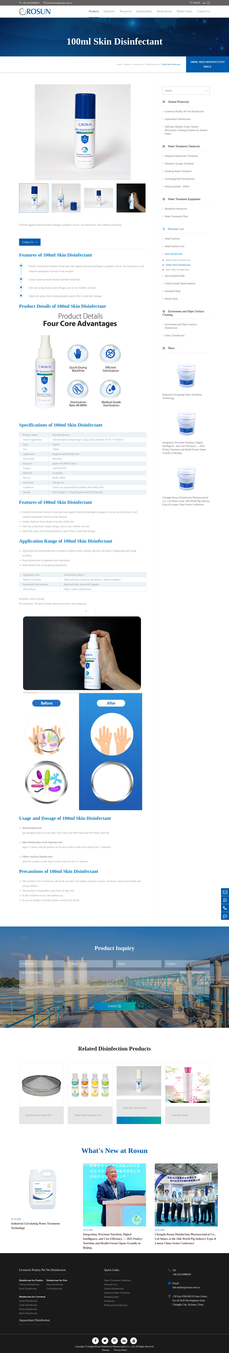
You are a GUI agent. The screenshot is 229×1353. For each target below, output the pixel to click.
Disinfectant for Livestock (32, 1296)
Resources (126, 11)
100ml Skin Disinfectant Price (207, 64)
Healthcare (109, 1301)
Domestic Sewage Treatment (179, 163)
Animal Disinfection (114, 1288)
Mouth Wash (171, 298)
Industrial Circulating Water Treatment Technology (182, 396)
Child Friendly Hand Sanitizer (180, 283)
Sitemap (106, 1350)
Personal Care (138, 64)
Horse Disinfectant (28, 1313)
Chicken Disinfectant (29, 1284)
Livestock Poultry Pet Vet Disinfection (184, 111)
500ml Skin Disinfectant (178, 260)
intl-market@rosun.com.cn (57, 2)
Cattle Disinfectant (28, 1305)
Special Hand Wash (175, 275)
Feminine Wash (172, 291)
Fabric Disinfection (174, 335)
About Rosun (164, 11)
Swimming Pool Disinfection (179, 178)
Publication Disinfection (115, 1305)
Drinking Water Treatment (178, 171)
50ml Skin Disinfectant (177, 269)
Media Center (184, 11)
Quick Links (111, 1270)
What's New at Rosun (114, 1151)
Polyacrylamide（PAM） (178, 186)
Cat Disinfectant (54, 1288)
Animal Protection (175, 101)
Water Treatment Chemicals (181, 146)
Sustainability (144, 11)
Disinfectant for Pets (56, 1280)
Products (94, 11)
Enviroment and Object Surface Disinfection (181, 326)
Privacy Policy (120, 1350)
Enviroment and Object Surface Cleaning (183, 313)
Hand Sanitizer (172, 238)
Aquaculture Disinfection (178, 119)
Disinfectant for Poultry (31, 1280)
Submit (114, 1006)
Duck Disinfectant (28, 1288)
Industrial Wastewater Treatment (181, 156)
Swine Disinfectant (28, 1301)
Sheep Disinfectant (28, 1309)
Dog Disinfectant (54, 1284)
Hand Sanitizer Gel (174, 246)
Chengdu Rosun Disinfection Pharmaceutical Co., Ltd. (110, 1346)
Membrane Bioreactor (176, 208)
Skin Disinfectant (152, 64)
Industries (109, 11)
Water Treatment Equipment (181, 199)
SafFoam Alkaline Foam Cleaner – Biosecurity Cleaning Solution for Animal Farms (186, 130)
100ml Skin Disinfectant (171, 64)
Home (119, 64)
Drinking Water (111, 1297)
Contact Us (203, 11)
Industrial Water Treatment (117, 1292)
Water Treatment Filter (176, 216)
